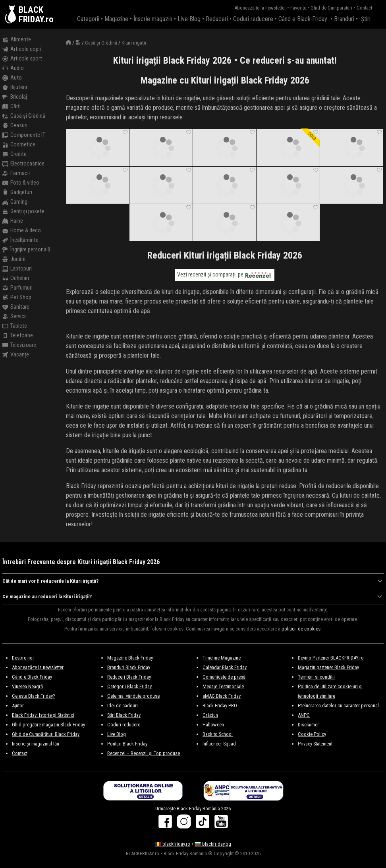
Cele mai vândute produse (133, 696)
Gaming (14, 202)
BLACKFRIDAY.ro (36, 14)
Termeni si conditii (316, 677)
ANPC (304, 715)
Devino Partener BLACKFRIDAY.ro (331, 658)
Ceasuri (14, 125)
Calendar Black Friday (225, 667)
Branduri (344, 19)
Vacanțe (15, 355)
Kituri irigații (134, 43)
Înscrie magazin (152, 19)
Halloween (213, 725)
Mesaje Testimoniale (223, 686)
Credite (14, 154)
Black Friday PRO (220, 705)
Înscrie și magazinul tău (35, 744)
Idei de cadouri (122, 705)
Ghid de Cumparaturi (331, 8)
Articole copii (21, 49)
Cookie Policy (312, 734)
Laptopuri (17, 269)
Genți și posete (23, 211)
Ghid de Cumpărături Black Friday (45, 734)
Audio (13, 68)
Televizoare (19, 345)
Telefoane (17, 336)
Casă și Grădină (23, 116)
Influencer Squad (219, 744)
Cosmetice (18, 145)
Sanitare (15, 307)
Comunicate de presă (224, 677)
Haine (12, 221)
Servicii (14, 316)
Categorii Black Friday (129, 686)
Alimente (16, 40)
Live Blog (189, 19)
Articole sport (22, 59)
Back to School (218, 734)
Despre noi (23, 658)
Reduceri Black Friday (129, 677)
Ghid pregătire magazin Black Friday (48, 725)
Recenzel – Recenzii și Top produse (143, 753)
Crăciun (210, 715)
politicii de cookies (301, 629)
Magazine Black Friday (130, 658)
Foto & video (20, 183)
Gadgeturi (17, 192)
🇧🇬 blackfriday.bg (213, 844)
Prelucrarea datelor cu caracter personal (338, 705)
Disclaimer (308, 725)
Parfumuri (17, 288)
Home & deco (21, 230)
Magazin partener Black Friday (328, 667)
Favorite (298, 8)
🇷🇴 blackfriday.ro (172, 844)
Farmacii (16, 173)
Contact (364, 8)
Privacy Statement (315, 744)
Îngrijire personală (26, 250)
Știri (366, 19)
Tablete (14, 326)
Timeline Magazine (222, 658)
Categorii (88, 19)
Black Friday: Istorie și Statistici (43, 715)
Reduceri (217, 19)
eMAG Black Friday (222, 696)
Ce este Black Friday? (33, 696)
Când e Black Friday (302, 19)
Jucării (13, 259)
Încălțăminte (20, 240)
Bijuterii (14, 87)
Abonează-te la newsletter (260, 8)
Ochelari (15, 278)
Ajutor (18, 705)
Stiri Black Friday (124, 715)
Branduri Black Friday (128, 667)
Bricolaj (14, 97)
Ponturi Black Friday (127, 744)
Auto (12, 78)
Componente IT (23, 135)
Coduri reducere (253, 19)
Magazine (116, 19)
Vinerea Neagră (27, 686)
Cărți (11, 106)
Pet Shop (16, 297)
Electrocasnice (23, 164)
